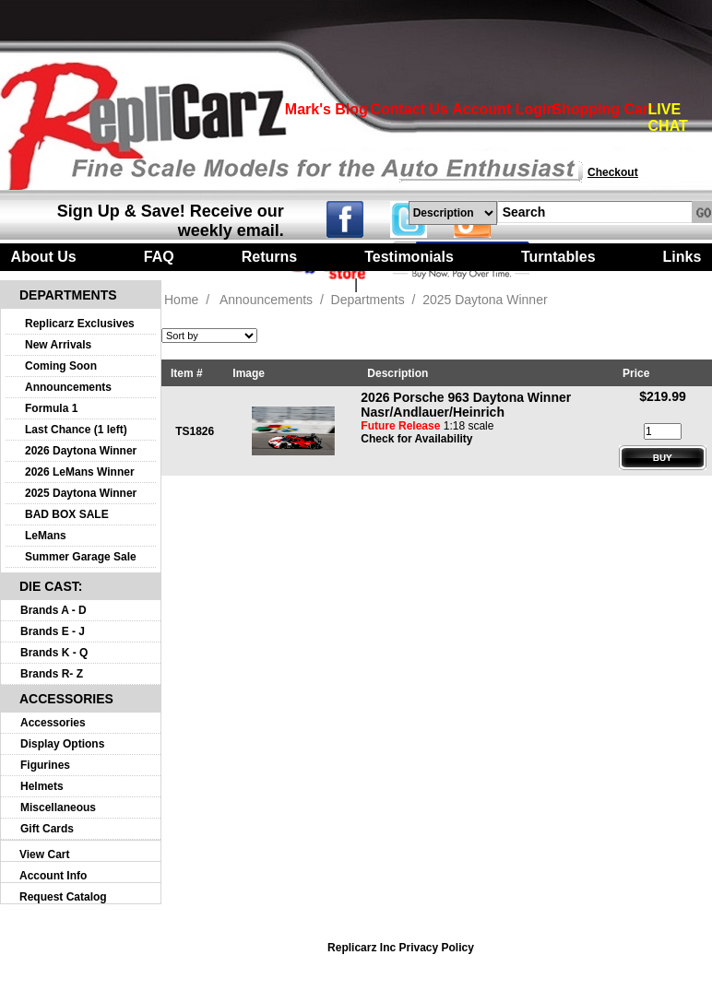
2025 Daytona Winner (80, 493)
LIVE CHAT (668, 117)
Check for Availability (416, 438)
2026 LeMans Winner (80, 472)
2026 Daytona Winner (80, 450)
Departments (368, 299)
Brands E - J (52, 631)
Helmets (42, 786)
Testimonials (409, 257)
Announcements (68, 387)
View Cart (44, 854)
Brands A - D (53, 610)
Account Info (53, 875)
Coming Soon (61, 366)
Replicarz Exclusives (80, 323)
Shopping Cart (602, 109)
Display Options (62, 743)
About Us (44, 257)
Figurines (45, 765)
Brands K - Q (54, 652)
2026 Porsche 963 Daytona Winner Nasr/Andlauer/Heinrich (466, 404)
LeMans (45, 535)
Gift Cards (47, 828)
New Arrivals (58, 344)
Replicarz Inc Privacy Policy (400, 947)
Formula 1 (51, 408)
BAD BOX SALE (67, 514)
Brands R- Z (51, 673)
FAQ (159, 257)
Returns (269, 257)
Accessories (53, 722)
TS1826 (194, 431)
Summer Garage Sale (80, 556)
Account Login (503, 109)
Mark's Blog (326, 109)
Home (181, 299)
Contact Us (408, 109)
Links (682, 257)
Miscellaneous (58, 807)
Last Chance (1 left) (76, 429)
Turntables (558, 257)
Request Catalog (63, 896)
